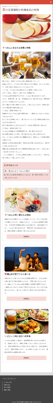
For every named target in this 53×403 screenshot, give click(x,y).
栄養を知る (7, 385)
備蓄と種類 (7, 390)
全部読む (26, 236)
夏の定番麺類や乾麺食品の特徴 (20, 9)
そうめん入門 (8, 382)
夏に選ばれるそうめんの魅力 (17, 171)
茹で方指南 (7, 387)
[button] (26, 2)
